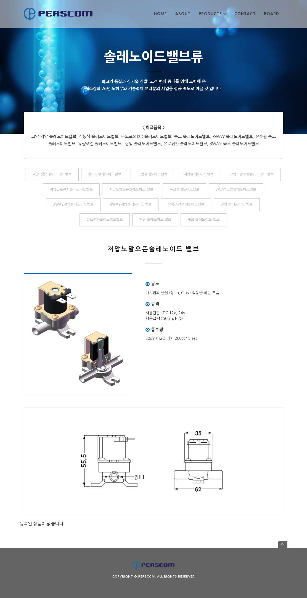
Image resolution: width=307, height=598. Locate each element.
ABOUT (182, 14)
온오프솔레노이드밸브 (104, 174)
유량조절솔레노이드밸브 (186, 204)
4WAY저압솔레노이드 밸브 (131, 204)
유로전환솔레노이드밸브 (104, 219)
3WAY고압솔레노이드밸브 (236, 189)
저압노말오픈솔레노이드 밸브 (131, 189)
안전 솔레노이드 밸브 (155, 219)
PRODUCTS (212, 14)
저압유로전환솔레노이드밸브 (71, 189)
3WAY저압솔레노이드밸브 (73, 204)
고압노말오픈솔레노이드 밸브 (252, 174)
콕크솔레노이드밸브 (184, 189)
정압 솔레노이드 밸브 (237, 204)
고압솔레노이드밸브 (152, 174)
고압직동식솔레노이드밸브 (52, 174)
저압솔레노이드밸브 (198, 174)
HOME (160, 14)
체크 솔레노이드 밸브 (203, 219)
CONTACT (245, 14)
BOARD (271, 14)
